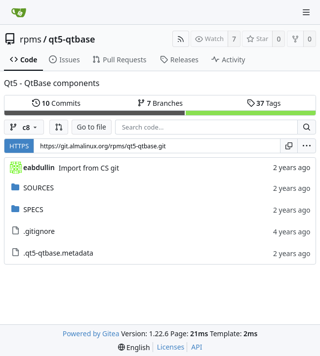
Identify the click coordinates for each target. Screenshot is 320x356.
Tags (264, 103)
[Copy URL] (289, 145)
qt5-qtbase (71, 39)
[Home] (19, 12)
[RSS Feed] (180, 39)
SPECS (33, 209)
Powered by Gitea (91, 333)
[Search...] (306, 127)
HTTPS (19, 145)
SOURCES (38, 187)
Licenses (171, 347)
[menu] (306, 145)
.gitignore (39, 231)
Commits (56, 103)
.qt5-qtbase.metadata (58, 253)
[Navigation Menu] (306, 12)
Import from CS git (89, 168)
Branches (160, 103)
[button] (58, 127)
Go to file (91, 127)
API (196, 347)
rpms (30, 39)
